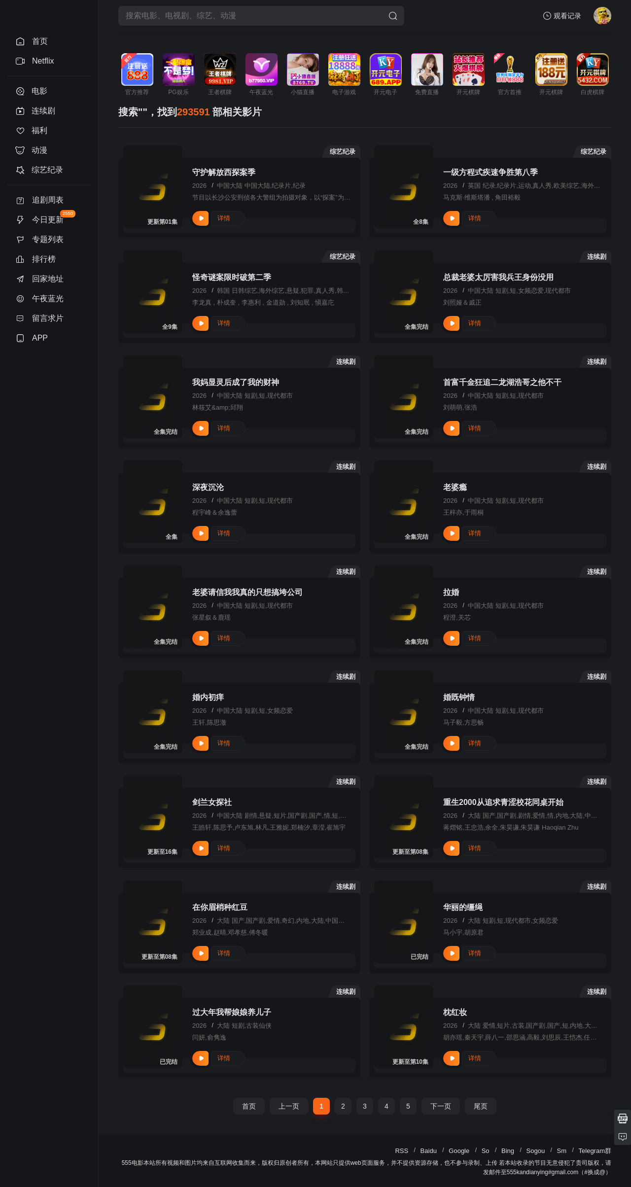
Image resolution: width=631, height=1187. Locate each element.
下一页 (440, 1106)
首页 (249, 1106)
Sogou (535, 1150)
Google (459, 1150)
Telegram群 (595, 1150)
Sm (562, 1150)
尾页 (481, 1106)
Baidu (429, 1150)
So (486, 1150)
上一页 (289, 1106)
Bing (507, 1150)
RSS (401, 1150)
